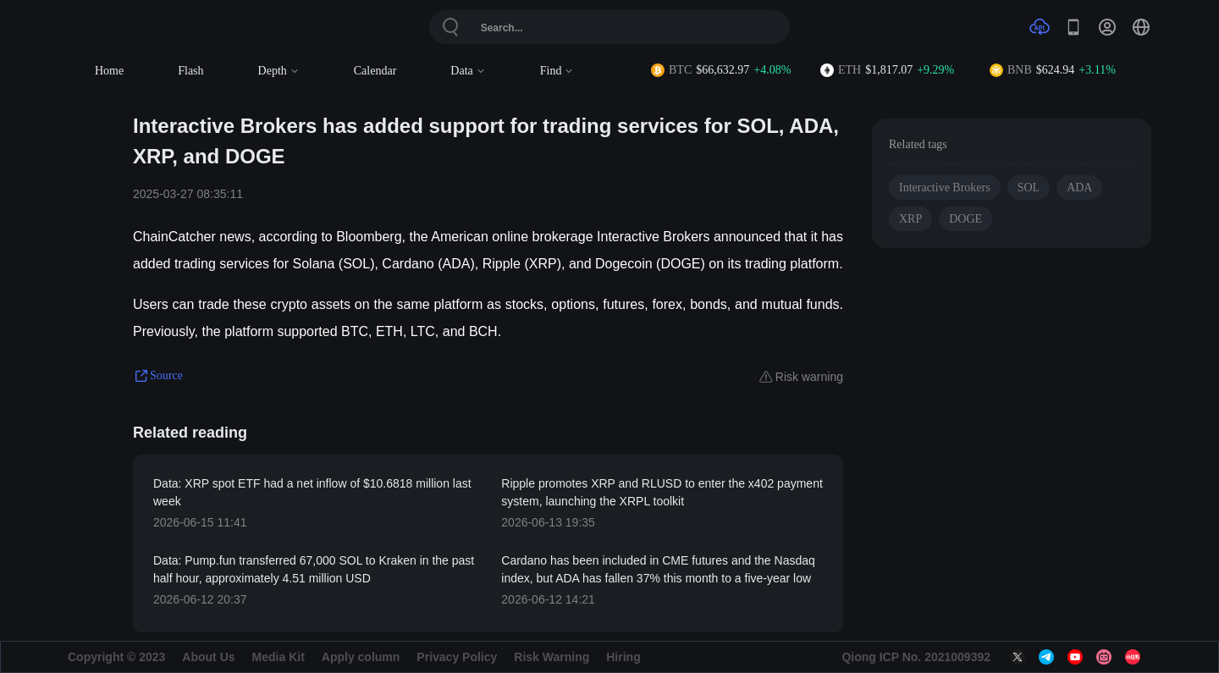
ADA (1079, 187)
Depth (279, 70)
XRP (910, 218)
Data (467, 70)
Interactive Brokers (944, 187)
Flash (190, 70)
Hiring (623, 657)
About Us (208, 657)
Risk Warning (551, 657)
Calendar (375, 70)
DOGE (965, 218)
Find (557, 70)
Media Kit (278, 657)
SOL (1029, 187)
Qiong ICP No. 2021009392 (915, 657)
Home (109, 70)
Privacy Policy (456, 657)
